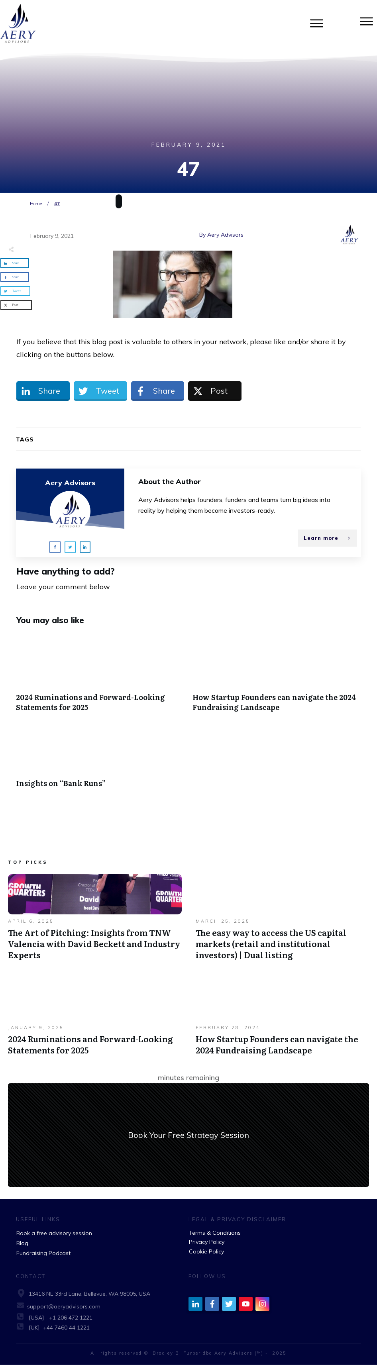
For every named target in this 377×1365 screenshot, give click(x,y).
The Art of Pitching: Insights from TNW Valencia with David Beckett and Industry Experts (95, 921)
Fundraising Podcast (43, 1253)
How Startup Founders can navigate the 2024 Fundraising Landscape (276, 677)
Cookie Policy (206, 1251)
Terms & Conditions (215, 1232)
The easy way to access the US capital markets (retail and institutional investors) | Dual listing (282, 921)
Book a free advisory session (54, 1233)
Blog (22, 1243)
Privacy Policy (206, 1241)
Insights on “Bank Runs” (100, 758)
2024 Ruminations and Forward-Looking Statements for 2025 (100, 677)
